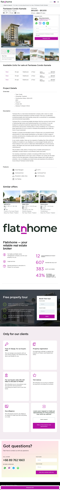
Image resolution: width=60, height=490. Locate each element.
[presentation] (58, 54)
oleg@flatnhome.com (44, 19)
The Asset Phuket (14, 211)
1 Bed (6, 75)
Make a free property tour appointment (44, 425)
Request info (30, 487)
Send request (44, 419)
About (3, 485)
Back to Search (7, 5)
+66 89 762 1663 (43, 20)
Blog (15, 485)
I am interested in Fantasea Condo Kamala (46, 35)
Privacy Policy (10, 485)
